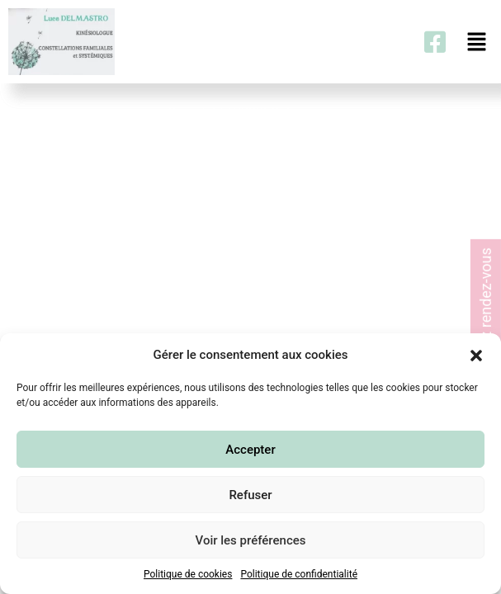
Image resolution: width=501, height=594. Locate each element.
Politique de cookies (188, 574)
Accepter (250, 449)
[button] (476, 354)
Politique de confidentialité (298, 574)
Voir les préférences (251, 540)
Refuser (250, 495)
